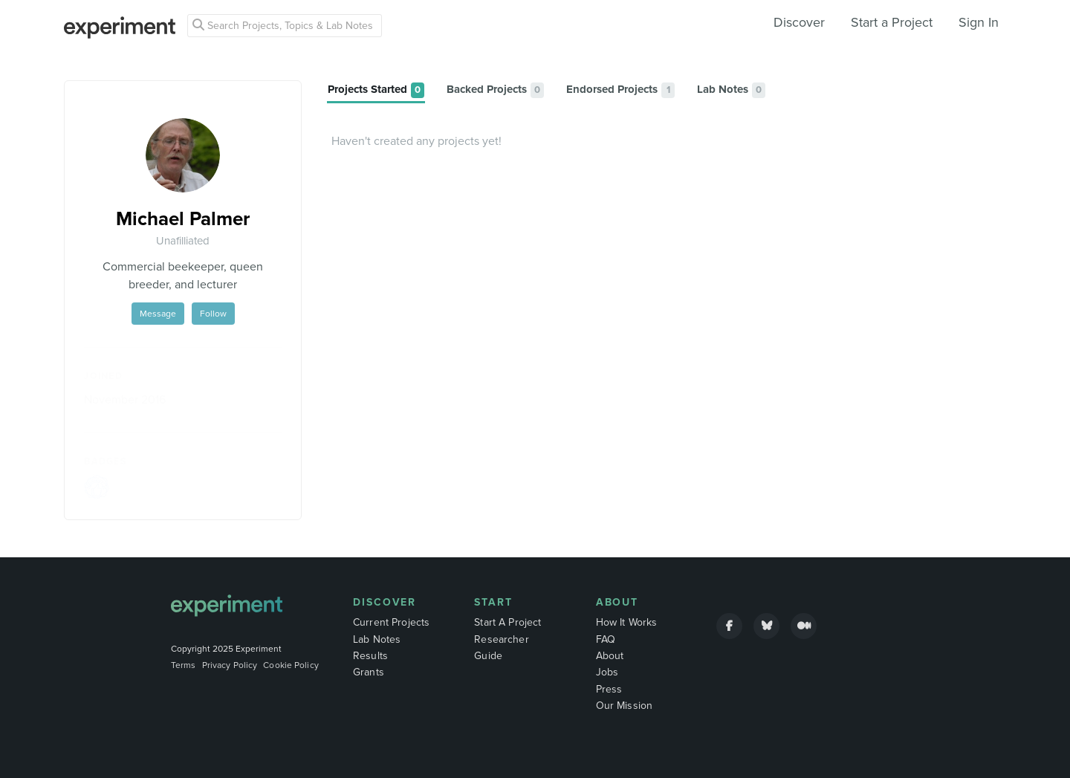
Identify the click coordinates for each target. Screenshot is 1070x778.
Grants (368, 672)
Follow (213, 313)
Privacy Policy (230, 665)
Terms (183, 665)
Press (609, 689)
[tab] (376, 90)
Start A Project (507, 622)
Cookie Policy (291, 665)
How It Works (627, 622)
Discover (799, 22)
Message (158, 313)
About (617, 602)
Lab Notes (377, 639)
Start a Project (892, 22)
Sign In (979, 22)
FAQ (605, 639)
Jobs (607, 672)
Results (370, 655)
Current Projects (391, 622)
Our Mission (624, 705)
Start (493, 602)
